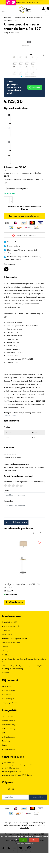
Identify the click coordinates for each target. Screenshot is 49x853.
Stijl (3, 733)
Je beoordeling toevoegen (16, 522)
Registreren (6, 686)
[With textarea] (24, 510)
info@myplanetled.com (11, 772)
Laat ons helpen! (10, 415)
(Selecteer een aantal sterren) (24, 481)
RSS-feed (5, 672)
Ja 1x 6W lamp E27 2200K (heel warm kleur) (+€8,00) (22, 174)
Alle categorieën (8, 749)
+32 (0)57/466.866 (10, 768)
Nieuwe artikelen (8, 720)
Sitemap (5, 651)
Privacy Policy (7, 634)
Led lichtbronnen (8, 737)
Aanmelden (38, 797)
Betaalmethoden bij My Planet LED (15, 638)
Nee (7, 183)
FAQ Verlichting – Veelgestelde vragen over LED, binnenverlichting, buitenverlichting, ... (24, 667)
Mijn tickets (6, 694)
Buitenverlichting (8, 729)
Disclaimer (6, 630)
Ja (23, 840)
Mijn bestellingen (8, 690)
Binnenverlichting (20, 17)
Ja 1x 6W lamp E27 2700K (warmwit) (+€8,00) (24, 179)
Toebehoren (6, 741)
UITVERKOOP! (7, 716)
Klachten (5, 655)
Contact (5, 646)
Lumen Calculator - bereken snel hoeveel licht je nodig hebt (24, 660)
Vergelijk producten (9, 703)
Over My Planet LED (9, 622)
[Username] (24, 494)
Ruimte (4, 745)
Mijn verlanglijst (8, 698)
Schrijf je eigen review (11, 33)
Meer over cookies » (25, 843)
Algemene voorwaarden (11, 626)
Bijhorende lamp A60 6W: (15, 167)
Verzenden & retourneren (12, 642)
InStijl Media (24, 828)
